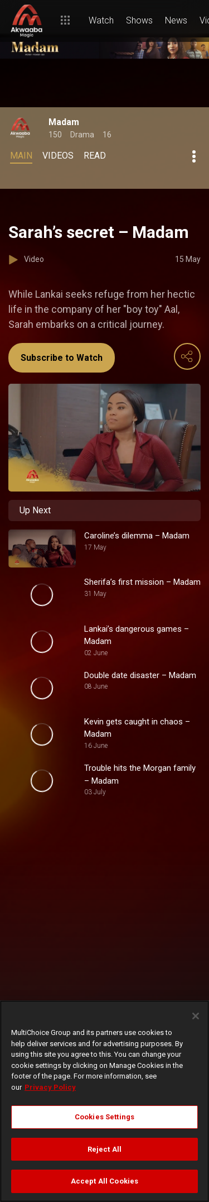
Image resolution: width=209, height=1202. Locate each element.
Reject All (104, 1149)
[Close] (195, 1016)
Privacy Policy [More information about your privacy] (50, 1087)
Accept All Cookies (104, 1181)
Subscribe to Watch (62, 357)
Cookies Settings (104, 1117)
